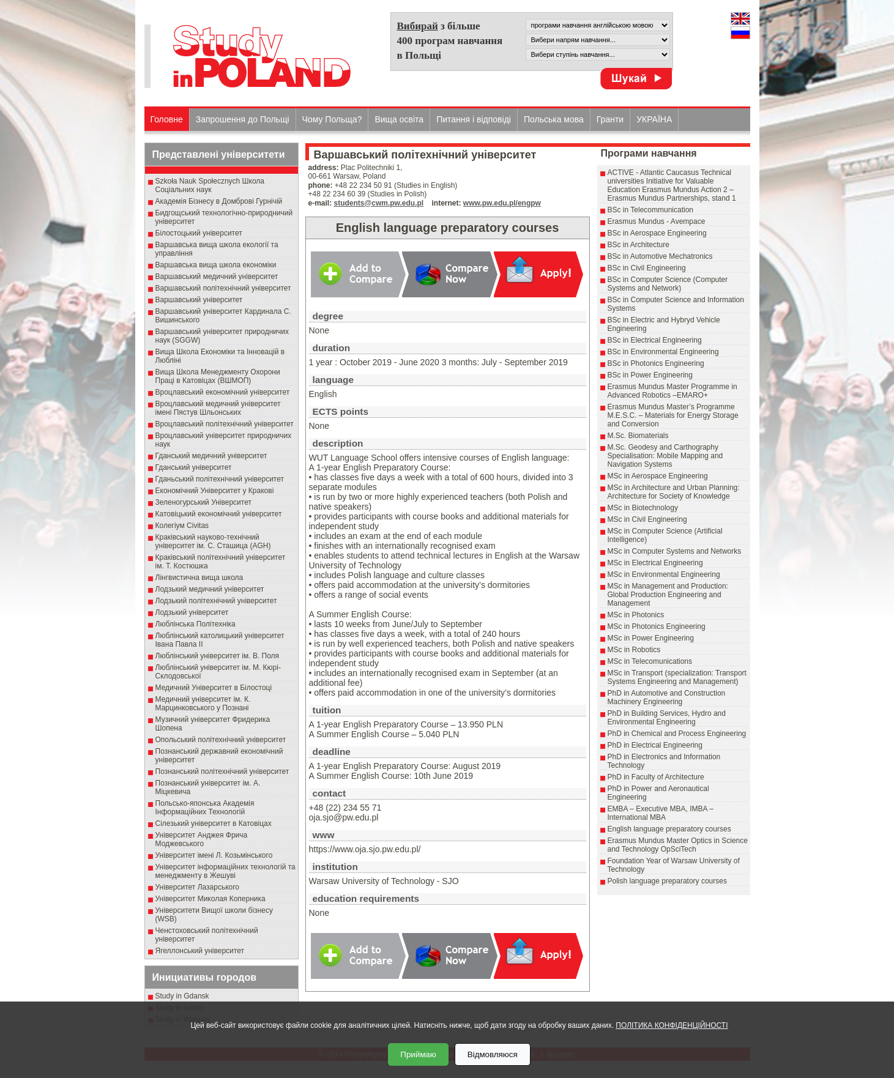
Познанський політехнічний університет (222, 771)
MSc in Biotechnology (643, 508)
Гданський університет (193, 467)
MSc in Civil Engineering (647, 519)
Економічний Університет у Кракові (214, 490)
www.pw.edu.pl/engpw (502, 203)
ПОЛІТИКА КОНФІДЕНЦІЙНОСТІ (672, 1025)
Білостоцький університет (198, 233)
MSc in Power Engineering (651, 638)
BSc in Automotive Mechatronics (660, 256)
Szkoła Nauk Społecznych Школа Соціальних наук (210, 185)
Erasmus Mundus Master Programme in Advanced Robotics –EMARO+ (672, 391)
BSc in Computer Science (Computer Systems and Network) (668, 283)
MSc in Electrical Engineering (655, 563)
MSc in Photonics (636, 615)
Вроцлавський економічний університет (222, 392)
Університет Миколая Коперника (210, 898)
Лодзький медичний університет (209, 589)
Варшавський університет (199, 300)
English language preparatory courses (669, 829)
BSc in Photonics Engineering (656, 363)
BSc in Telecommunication (651, 210)
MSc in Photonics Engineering (657, 626)
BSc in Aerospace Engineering (657, 233)
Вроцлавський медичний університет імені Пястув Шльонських (218, 408)
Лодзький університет (192, 612)
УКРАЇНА (654, 119)
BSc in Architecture (638, 244)
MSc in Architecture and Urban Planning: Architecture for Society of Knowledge (674, 491)
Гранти (610, 119)
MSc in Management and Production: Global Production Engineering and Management (668, 595)
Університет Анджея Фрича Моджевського (201, 839)
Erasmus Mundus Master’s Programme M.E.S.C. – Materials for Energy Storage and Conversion (673, 415)
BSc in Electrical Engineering (655, 340)
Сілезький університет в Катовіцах (213, 823)
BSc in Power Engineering (650, 375)
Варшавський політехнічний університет (223, 288)
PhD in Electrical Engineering (655, 745)
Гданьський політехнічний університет (219, 479)
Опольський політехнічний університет (220, 739)
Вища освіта (398, 119)
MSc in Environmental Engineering (664, 574)
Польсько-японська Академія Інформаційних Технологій (205, 807)
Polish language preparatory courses (667, 881)
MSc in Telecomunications (650, 661)
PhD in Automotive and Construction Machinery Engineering (667, 697)
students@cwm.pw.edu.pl (379, 203)
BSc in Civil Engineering (647, 268)
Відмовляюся (492, 1054)
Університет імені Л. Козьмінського (214, 855)
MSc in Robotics (634, 649)
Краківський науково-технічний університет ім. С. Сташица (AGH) (213, 541)
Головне (167, 119)
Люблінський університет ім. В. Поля (217, 656)
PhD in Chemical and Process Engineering (677, 733)
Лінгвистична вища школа (199, 577)
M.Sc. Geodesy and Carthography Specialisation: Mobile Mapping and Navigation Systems (665, 456)
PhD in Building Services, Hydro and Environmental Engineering (667, 717)
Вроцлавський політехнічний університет (224, 424)
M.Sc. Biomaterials (638, 435)
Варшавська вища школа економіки (216, 265)
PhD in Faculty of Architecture (656, 777)
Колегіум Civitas (182, 525)
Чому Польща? (332, 119)
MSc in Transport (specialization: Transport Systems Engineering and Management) (677, 677)
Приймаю (418, 1054)
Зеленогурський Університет (203, 502)
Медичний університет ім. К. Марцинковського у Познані (203, 703)
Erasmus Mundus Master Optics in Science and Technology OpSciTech (678, 844)
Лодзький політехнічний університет (216, 601)
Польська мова (554, 119)
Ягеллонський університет (199, 950)
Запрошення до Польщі (242, 119)
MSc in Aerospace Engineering (658, 476)
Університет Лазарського (197, 887)
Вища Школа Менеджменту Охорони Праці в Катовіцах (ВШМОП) (217, 376)
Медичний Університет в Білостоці (213, 687)
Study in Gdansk (182, 996)
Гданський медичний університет (211, 456)
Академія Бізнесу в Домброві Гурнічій (219, 201)
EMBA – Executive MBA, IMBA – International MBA (660, 813)
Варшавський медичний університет (216, 276)
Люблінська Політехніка (195, 624)
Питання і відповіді (473, 119)
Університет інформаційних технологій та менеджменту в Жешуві (225, 871)
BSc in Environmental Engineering (663, 352)
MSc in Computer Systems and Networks (675, 551)
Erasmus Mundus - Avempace (657, 221)
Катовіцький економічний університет (218, 514)
